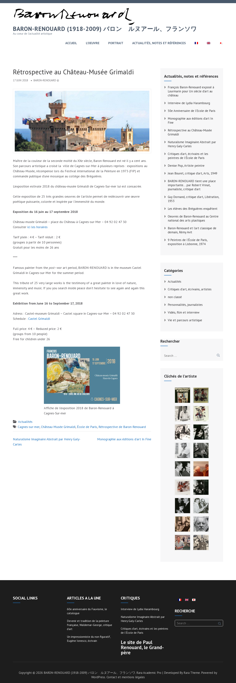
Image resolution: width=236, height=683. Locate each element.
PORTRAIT (115, 43)
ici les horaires (37, 227)
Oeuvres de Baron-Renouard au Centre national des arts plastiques (193, 218)
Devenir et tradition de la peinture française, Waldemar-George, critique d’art (89, 625)
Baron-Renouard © (46, 80)
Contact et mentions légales (126, 677)
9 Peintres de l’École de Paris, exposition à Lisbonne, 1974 (187, 242)
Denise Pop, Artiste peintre (186, 166)
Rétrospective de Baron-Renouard (122, 427)
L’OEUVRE (92, 43)
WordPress (98, 677)
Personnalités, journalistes (185, 305)
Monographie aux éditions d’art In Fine (124, 439)
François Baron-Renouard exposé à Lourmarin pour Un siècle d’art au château (191, 91)
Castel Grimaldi (39, 318)
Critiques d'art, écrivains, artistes (189, 289)
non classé (175, 297)
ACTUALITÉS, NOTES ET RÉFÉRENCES (159, 43)
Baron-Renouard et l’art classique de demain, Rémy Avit (192, 230)
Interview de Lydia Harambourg (189, 103)
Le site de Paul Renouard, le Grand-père (142, 647)
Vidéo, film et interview (183, 312)
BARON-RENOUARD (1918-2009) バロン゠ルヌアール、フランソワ (105, 29)
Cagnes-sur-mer (28, 427)
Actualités (25, 422)
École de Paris (87, 427)
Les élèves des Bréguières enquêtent (192, 209)
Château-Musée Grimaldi (58, 427)
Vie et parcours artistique (185, 320)
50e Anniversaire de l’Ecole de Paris (191, 111)
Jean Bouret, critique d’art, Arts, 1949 (192, 173)
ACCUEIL (71, 43)
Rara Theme (192, 673)
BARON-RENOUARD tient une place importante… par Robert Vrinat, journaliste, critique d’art (192, 185)
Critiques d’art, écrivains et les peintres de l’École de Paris (188, 156)
